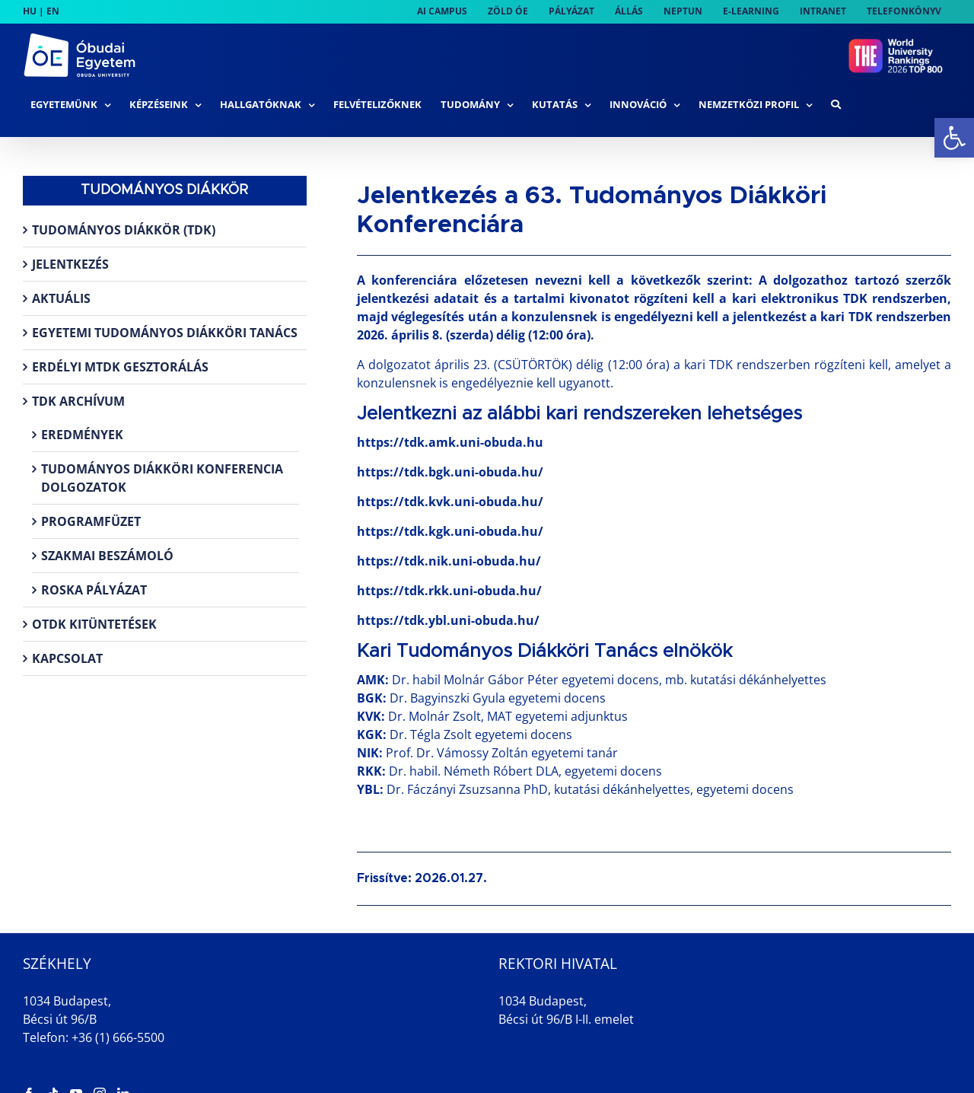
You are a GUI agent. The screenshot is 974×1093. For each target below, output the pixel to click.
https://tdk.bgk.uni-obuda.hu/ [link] (450, 472)
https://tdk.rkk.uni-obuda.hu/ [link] (449, 590)
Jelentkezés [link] (70, 264)
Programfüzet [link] (91, 521)
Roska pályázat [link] (94, 590)
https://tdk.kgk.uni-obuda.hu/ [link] (450, 531)
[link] (954, 138)
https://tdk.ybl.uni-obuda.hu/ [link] (448, 620)
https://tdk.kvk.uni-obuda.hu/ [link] (450, 501)
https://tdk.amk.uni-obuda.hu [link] (450, 442)
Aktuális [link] (61, 298)
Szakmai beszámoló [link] (107, 555)
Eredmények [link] (82, 434)
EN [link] (52, 11)
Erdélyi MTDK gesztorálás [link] (120, 366)
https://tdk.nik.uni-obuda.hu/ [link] (449, 561)
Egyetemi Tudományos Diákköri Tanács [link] (165, 332)
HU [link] (30, 11)
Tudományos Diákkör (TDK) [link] (123, 229)
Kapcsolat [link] (67, 658)
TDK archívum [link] (78, 401)
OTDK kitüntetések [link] (94, 624)
